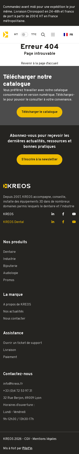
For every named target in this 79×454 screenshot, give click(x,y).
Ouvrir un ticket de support (22, 343)
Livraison (9, 350)
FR (68, 34)
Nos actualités (13, 312)
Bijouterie (10, 266)
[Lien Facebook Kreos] (63, 214)
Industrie (9, 259)
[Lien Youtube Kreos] (74, 214)
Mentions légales (44, 439)
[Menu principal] (53, 34)
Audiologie (10, 273)
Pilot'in (27, 448)
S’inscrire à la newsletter (39, 160)
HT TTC (25, 34)
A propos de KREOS (17, 305)
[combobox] (68, 34)
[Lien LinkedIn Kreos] (52, 214)
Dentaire (9, 252)
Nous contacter (14, 319)
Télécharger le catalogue (39, 112)
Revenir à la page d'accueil (39, 64)
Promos (8, 280)
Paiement (10, 357)
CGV (27, 439)
